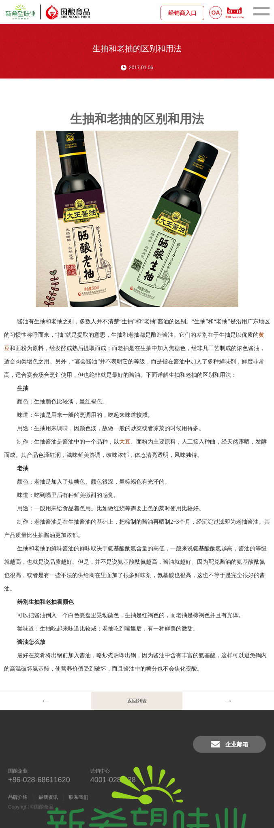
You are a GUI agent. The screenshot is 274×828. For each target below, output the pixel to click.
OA (216, 12)
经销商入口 (182, 13)
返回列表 (137, 701)
